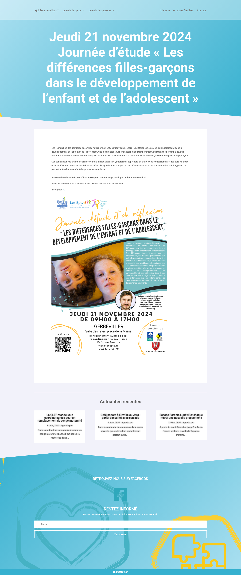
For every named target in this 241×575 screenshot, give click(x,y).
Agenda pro (67, 425)
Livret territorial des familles (176, 10)
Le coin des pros (72, 10)
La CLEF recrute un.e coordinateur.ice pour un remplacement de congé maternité (60, 417)
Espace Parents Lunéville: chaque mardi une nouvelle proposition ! (181, 416)
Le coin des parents (100, 10)
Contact (201, 10)
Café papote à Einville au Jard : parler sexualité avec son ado (120, 416)
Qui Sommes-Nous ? (47, 10)
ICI (64, 189)
